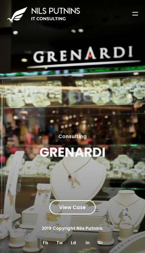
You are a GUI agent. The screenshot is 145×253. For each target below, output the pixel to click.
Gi (99, 243)
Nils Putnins (89, 228)
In (87, 243)
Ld (73, 243)
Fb (45, 243)
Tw (59, 243)
